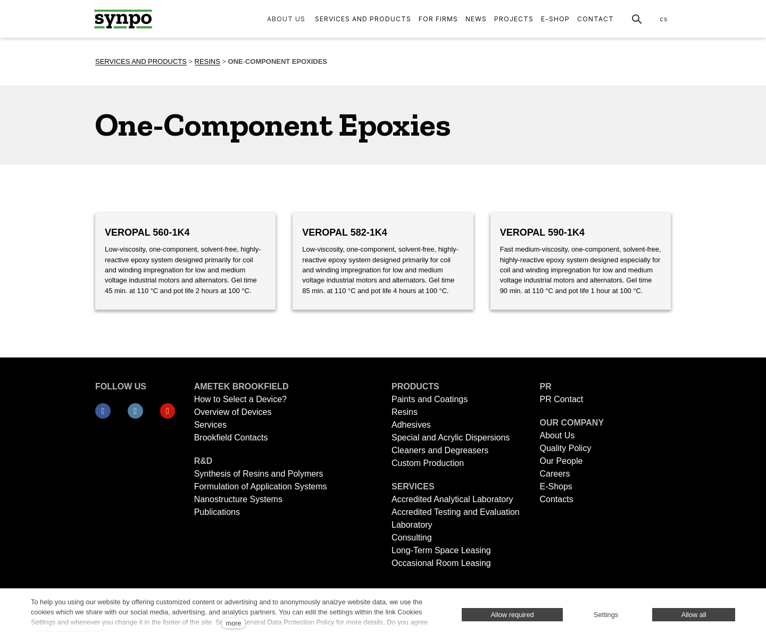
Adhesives (411, 424)
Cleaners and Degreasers (440, 450)
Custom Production (428, 463)
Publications (217, 512)
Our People (560, 460)
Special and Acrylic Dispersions (451, 437)
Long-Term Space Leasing (441, 550)
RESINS (207, 61)
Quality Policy (565, 448)
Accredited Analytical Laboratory (453, 499)
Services (210, 424)
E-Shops (555, 486)
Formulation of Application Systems (260, 486)
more (233, 623)
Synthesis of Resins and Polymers (258, 473)
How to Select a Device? (240, 399)
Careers (554, 473)
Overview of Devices (233, 412)
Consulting (412, 537)
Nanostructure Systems (238, 499)
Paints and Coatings (430, 399)
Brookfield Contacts (231, 437)
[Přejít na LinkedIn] (135, 411)
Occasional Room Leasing (441, 563)
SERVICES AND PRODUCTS (141, 61)
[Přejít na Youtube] (168, 411)
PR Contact (561, 399)
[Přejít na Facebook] (103, 411)
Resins (405, 412)
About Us (556, 435)
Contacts (556, 499)
